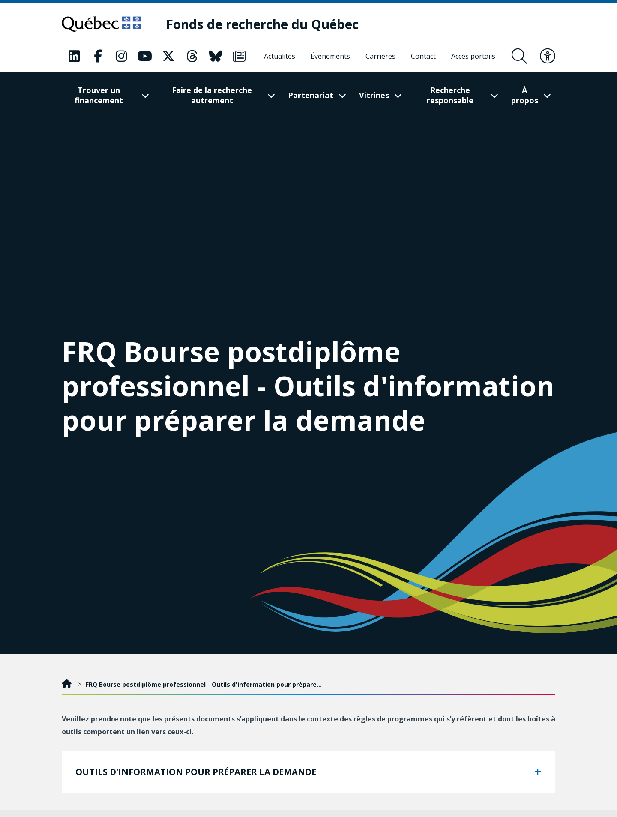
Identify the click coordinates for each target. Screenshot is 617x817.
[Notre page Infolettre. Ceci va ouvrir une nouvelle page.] (239, 56)
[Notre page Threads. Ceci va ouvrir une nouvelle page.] (192, 56)
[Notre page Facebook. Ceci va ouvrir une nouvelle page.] (97, 56)
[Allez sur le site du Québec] (101, 24)
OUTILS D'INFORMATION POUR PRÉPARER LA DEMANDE (195, 772)
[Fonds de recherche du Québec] (262, 24)
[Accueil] (67, 684)
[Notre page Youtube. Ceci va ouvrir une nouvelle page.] (144, 56)
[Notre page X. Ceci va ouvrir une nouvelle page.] (168, 56)
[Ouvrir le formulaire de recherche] (519, 56)
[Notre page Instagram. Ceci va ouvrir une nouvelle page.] (121, 56)
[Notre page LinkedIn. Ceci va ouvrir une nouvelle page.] (74, 56)
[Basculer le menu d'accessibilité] (547, 56)
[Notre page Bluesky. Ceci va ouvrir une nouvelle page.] (215, 56)
